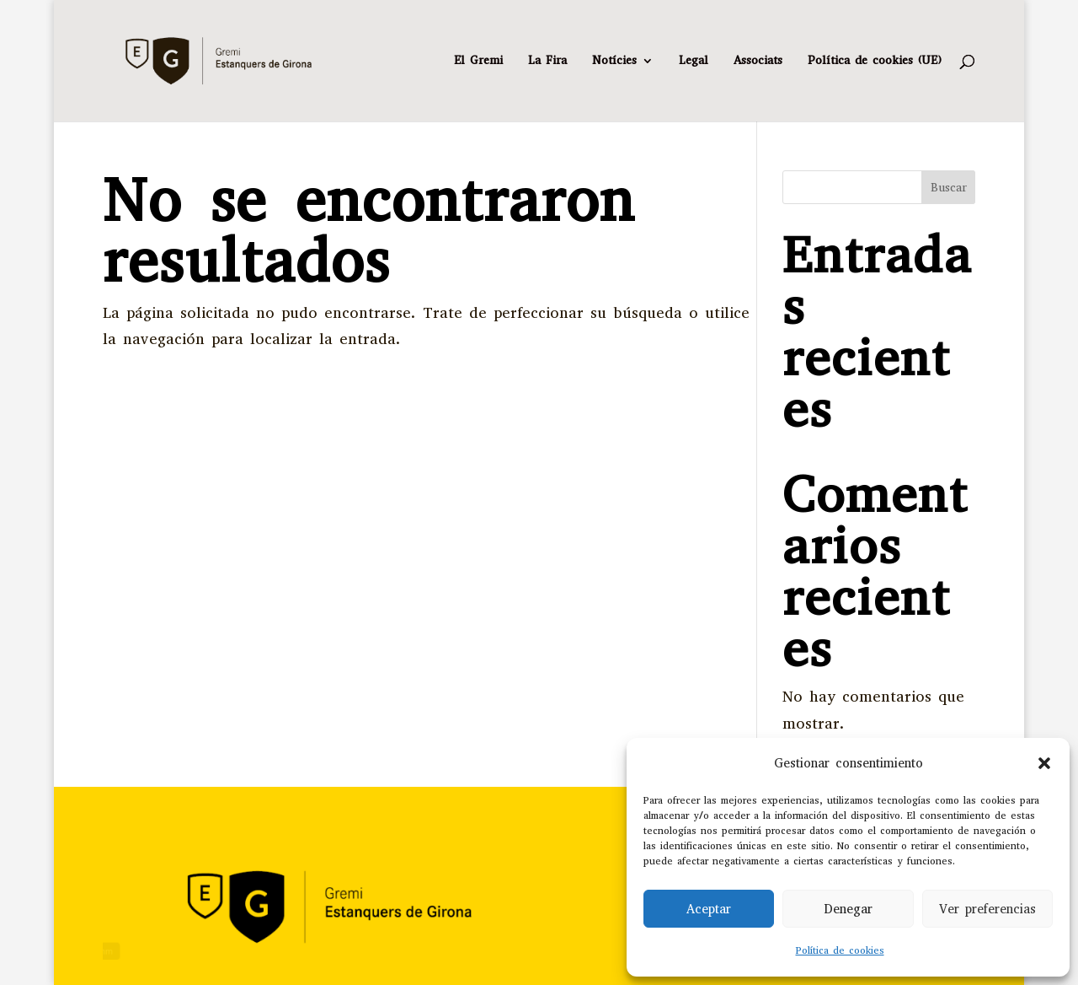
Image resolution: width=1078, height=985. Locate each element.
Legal (693, 61)
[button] (1044, 763)
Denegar (848, 909)
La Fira (547, 61)
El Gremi (478, 61)
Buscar (949, 188)
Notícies (614, 61)
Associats (758, 61)
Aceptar (708, 909)
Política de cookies (840, 950)
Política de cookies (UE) (875, 61)
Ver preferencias (987, 909)
